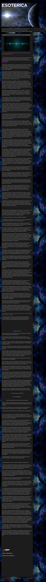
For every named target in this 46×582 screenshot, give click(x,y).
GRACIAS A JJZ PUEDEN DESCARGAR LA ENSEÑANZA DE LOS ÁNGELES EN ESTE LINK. (15, 28)
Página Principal (18, 578)
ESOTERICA (14, 5)
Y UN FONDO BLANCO (37, 35)
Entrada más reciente (6, 578)
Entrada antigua (29, 578)
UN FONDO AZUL (36, 39)
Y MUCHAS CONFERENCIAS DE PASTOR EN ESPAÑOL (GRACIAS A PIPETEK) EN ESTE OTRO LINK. (17, 31)
